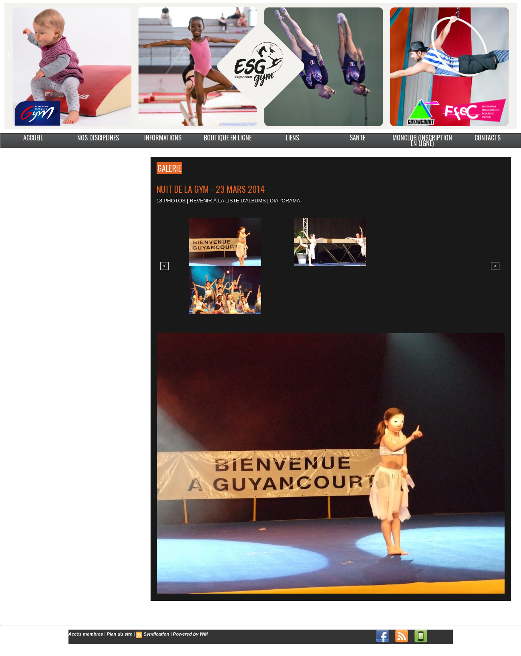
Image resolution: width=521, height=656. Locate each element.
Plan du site (118, 634)
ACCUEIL (33, 138)
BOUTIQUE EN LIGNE (227, 138)
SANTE (357, 138)
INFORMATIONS (162, 138)
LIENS (292, 138)
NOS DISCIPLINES (98, 138)
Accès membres (85, 634)
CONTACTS (488, 138)
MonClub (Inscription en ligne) (422, 141)
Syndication (154, 634)
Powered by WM (187, 634)
